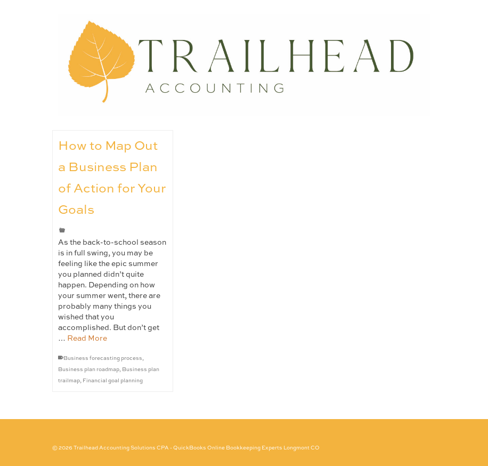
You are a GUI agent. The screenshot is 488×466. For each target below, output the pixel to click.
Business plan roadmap (88, 369)
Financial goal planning (113, 380)
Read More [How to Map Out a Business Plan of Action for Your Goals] (87, 338)
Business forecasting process (102, 358)
